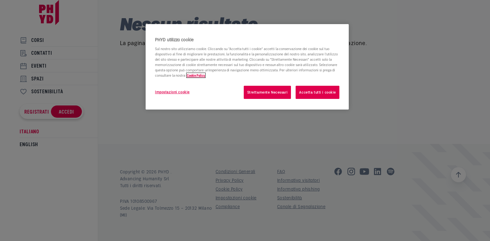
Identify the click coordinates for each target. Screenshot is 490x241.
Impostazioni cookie (172, 92)
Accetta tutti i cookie (317, 92)
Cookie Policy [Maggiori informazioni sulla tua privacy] (196, 75)
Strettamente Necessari (267, 92)
